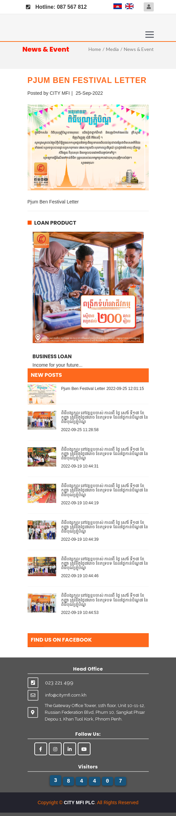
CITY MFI (60, 93)
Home (95, 49)
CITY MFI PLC (79, 802)
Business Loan (52, 356)
